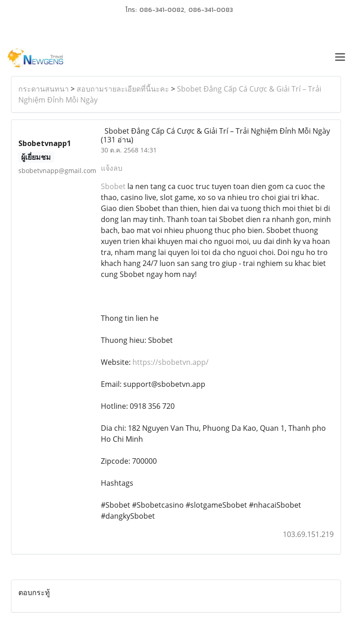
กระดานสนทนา (43, 89)
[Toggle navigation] (340, 58)
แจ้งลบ (111, 168)
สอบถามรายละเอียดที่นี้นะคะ (123, 89)
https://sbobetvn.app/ (170, 362)
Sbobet (113, 186)
